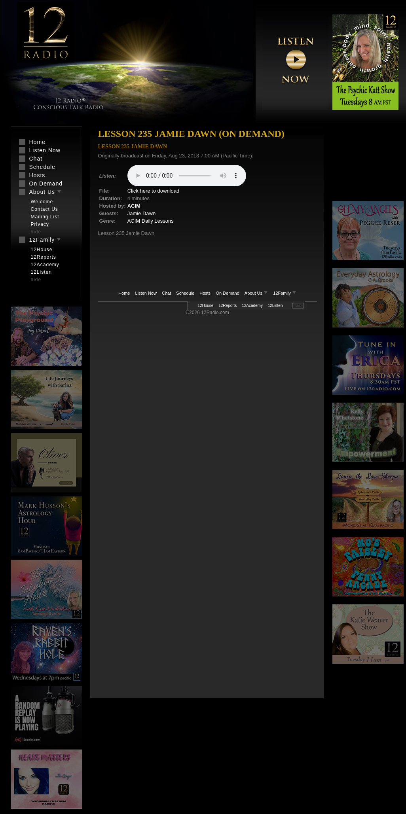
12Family (284, 293)
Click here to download (153, 191)
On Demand (227, 293)
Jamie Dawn (141, 213)
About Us (257, 293)
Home (124, 293)
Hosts (205, 293)
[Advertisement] (368, 164)
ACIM (133, 206)
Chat (166, 293)
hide (297, 306)
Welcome (42, 201)
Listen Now (146, 293)
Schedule (185, 293)
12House (205, 305)
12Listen (275, 305)
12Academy (252, 305)
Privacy (40, 224)
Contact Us (44, 209)
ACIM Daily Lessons (150, 221)
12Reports (227, 305)
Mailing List (45, 217)
